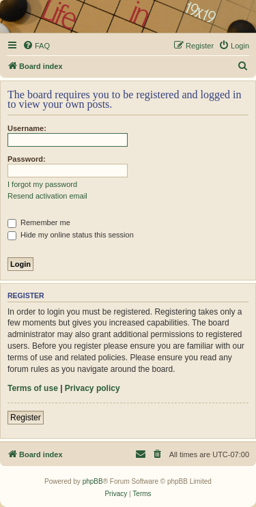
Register (25, 417)
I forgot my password (42, 184)
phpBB (93, 481)
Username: (27, 128)
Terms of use (33, 388)
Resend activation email (47, 196)
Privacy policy (92, 388)
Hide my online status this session (71, 235)
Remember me (39, 222)
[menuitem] (36, 46)
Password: (27, 159)
